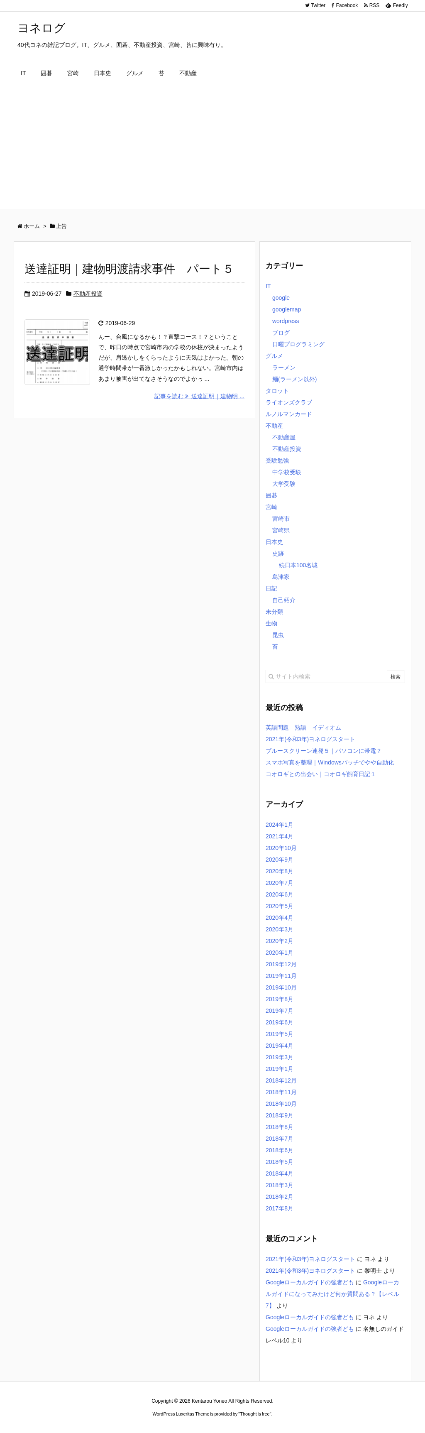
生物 (271, 623)
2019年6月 (279, 1022)
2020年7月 (279, 882)
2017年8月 (279, 1208)
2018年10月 (281, 1103)
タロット (277, 390)
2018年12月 (281, 1080)
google (281, 297)
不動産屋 (284, 437)
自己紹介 (284, 600)
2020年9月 (279, 859)
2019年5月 (279, 1034)
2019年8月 (279, 999)
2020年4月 (279, 917)
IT (268, 286)
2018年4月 (279, 1173)
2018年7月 (279, 1138)
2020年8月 (279, 871)
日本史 (274, 542)
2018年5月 (279, 1162)
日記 (271, 588)
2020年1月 (279, 952)
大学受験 (284, 483)
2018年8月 (279, 1127)
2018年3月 (279, 1185)
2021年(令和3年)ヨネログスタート (310, 739)
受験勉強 (277, 460)
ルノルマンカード (289, 414)
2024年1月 (279, 824)
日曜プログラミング (298, 344)
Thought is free (254, 1413)
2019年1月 (279, 1069)
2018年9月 (279, 1115)
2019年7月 (279, 1010)
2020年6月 (279, 894)
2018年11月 (281, 1092)
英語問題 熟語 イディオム (303, 727)
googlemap (286, 309)
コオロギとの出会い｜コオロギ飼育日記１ (321, 774)
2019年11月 (281, 975)
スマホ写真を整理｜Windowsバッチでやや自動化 (330, 762)
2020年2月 (279, 941)
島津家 (281, 576)
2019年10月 (281, 987)
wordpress (285, 321)
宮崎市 (281, 518)
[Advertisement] (212, 146)
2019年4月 (279, 1045)
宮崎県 (281, 530)
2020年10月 (281, 848)
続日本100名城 (298, 565)
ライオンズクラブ (289, 402)
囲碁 (271, 495)
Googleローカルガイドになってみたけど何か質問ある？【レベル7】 (332, 1294)
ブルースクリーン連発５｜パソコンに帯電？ (324, 750)
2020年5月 (279, 906)
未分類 (274, 611)
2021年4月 (279, 836)
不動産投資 (88, 293)
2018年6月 (279, 1150)
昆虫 (278, 635)
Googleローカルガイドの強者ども (310, 1282)
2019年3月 (279, 1057)
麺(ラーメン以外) (294, 379)
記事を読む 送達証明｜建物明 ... (199, 396)
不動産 (274, 425)
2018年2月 (279, 1196)
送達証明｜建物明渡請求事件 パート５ (129, 268)
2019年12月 (281, 964)
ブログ (281, 332)
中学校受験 (286, 472)
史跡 (278, 553)
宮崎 (271, 507)
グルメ (274, 356)
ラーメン (284, 367)
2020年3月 (279, 929)
